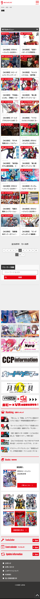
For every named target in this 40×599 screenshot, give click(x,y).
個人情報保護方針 (11, 578)
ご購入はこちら (25, 485)
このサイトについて (12, 571)
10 (36, 250)
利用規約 (8, 574)
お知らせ (8, 563)
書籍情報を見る (18, 530)
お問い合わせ (9, 567)
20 (20, 255)
